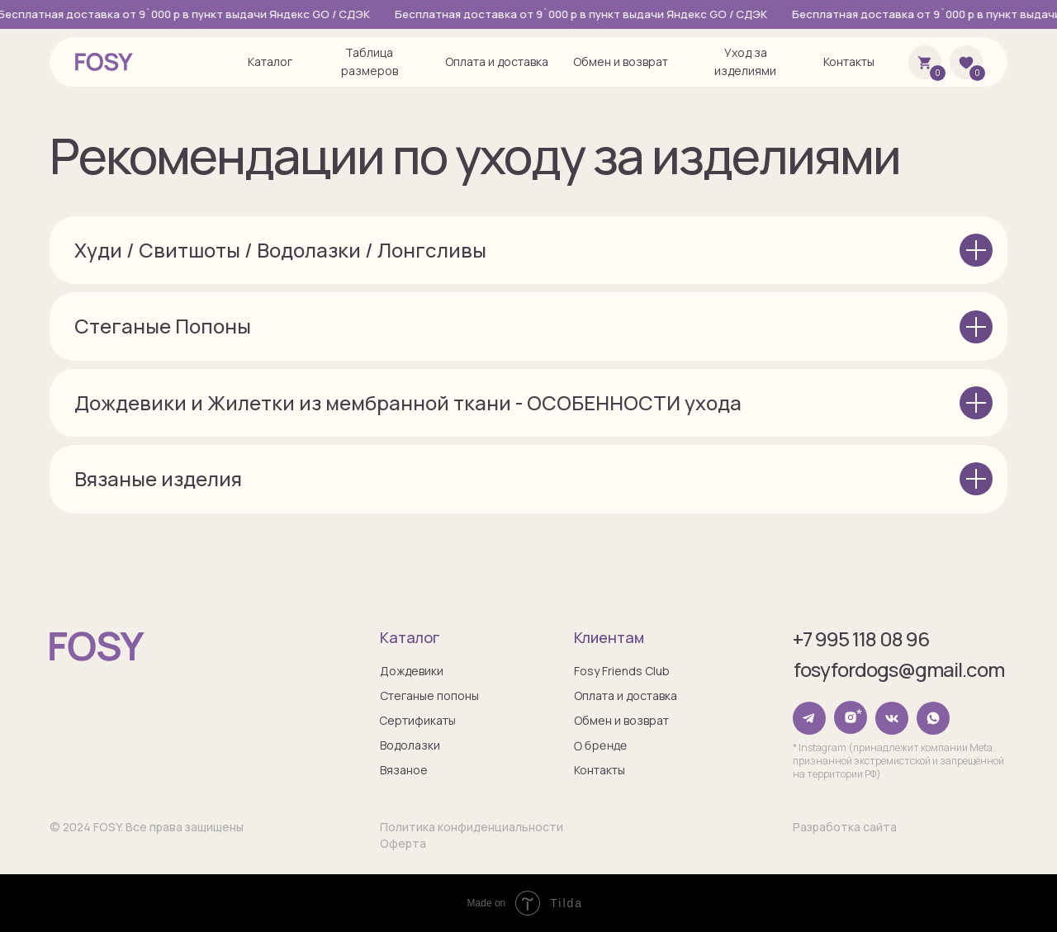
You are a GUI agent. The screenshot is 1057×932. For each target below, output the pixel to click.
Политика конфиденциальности (471, 827)
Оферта (403, 843)
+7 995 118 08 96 (861, 638)
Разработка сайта (845, 827)
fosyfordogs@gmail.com (899, 669)
